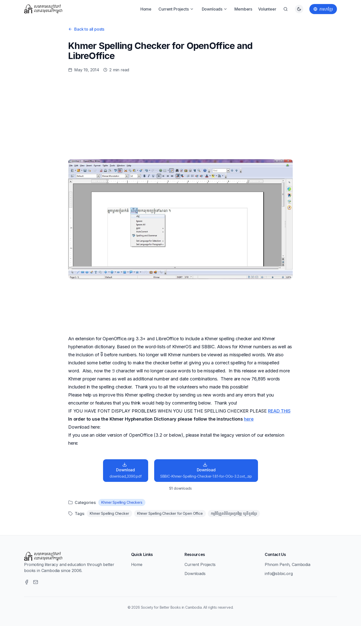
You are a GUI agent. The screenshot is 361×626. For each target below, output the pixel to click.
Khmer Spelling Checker (109, 513)
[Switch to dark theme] (299, 9)
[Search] (285, 9)
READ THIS (279, 411)
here (248, 419)
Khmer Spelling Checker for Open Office (170, 513)
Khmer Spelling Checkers (121, 502)
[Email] (35, 582)
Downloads (215, 9)
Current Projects (176, 9)
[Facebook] (26, 582)
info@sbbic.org (279, 573)
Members (243, 9)
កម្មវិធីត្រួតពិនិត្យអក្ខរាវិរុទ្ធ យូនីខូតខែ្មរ (234, 513)
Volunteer (267, 9)
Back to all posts (86, 29)
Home (145, 9)
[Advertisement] (180, 116)
